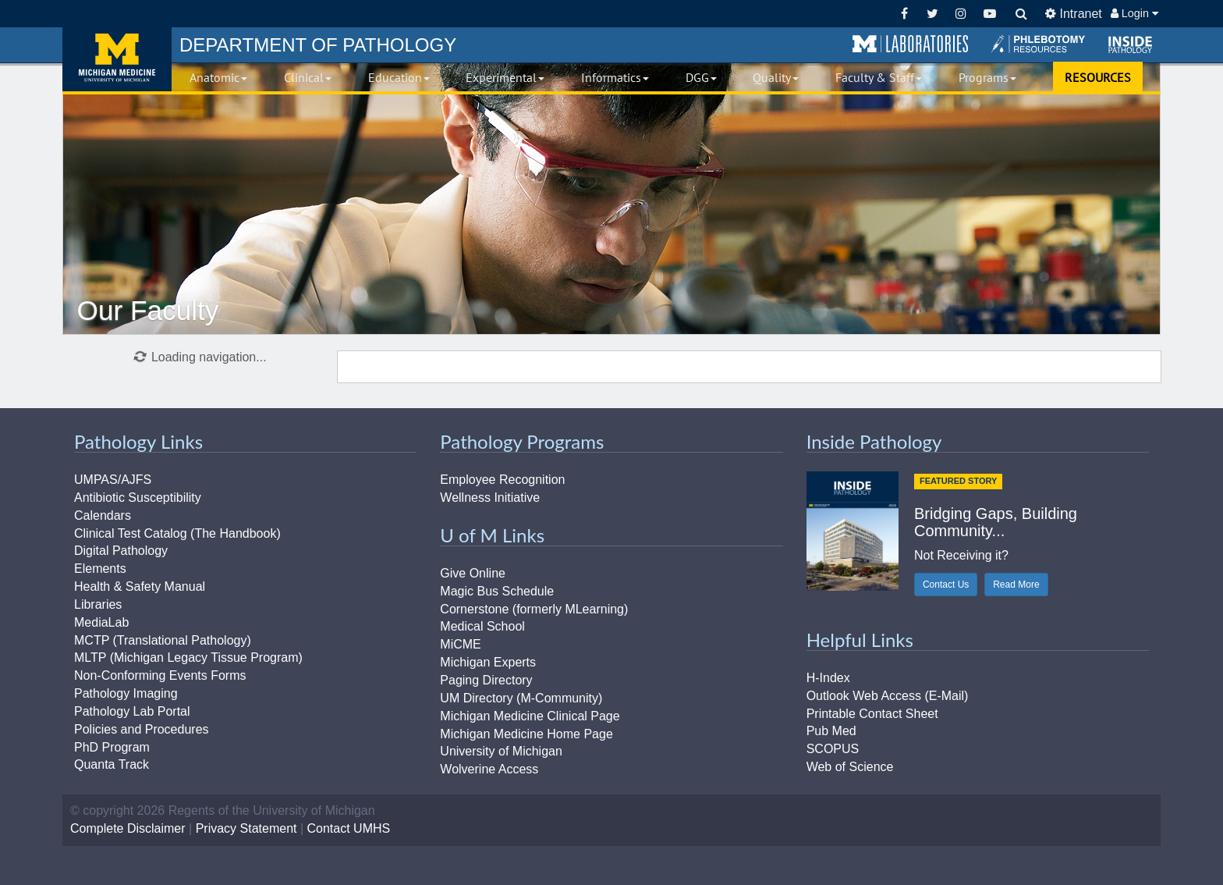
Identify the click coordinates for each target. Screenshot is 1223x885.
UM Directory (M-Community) (521, 698)
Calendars (102, 515)
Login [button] (1134, 13)
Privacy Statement (246, 828)
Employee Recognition (502, 479)
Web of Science (850, 766)
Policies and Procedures (141, 729)
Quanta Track (111, 764)
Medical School (482, 626)
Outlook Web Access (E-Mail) (887, 695)
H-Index (828, 677)
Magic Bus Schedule (497, 591)
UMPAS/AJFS (112, 479)
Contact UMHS (349, 828)
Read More (1016, 584)
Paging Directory (486, 680)
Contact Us (946, 584)
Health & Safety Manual (139, 586)
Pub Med (831, 731)
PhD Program (112, 747)
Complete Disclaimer (128, 828)
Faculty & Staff (878, 77)
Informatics (615, 77)
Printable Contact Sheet (872, 713)
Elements (100, 568)
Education (399, 77)
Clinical (307, 77)
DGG (701, 77)
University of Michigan (501, 751)
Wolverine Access (489, 769)
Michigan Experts (488, 662)
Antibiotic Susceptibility (137, 497)
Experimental (505, 77)
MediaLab (101, 622)
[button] (910, 44)
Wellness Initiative (490, 497)
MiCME (460, 644)
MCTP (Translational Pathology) (162, 640)
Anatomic (218, 77)
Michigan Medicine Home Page (526, 734)
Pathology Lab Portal (132, 711)
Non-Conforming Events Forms (160, 675)
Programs (987, 77)
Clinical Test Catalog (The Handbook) (177, 533)
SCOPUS (833, 748)
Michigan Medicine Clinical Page (529, 716)
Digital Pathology (121, 550)
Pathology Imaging (126, 693)
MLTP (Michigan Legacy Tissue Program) (188, 657)
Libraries (98, 604)
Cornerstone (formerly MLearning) (534, 609)
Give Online (472, 573)
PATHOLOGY (317, 44)
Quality (776, 77)
